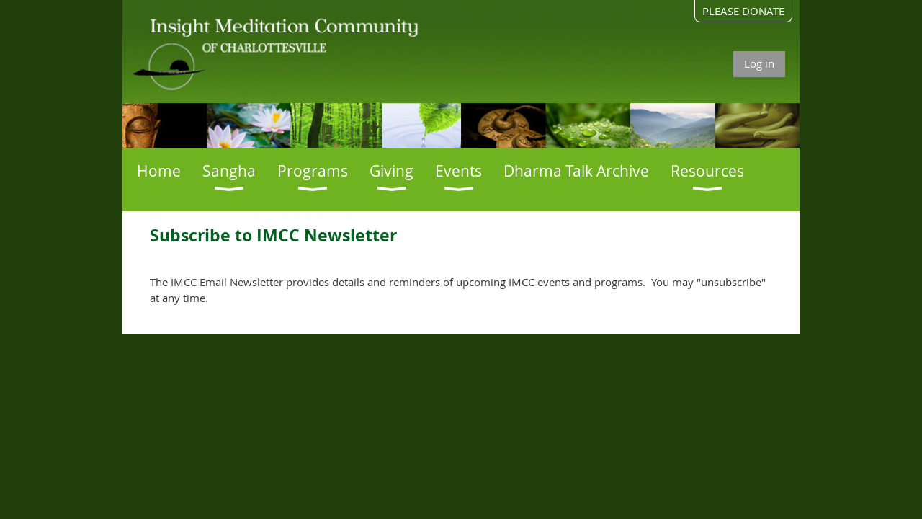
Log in (759, 63)
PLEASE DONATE (743, 11)
